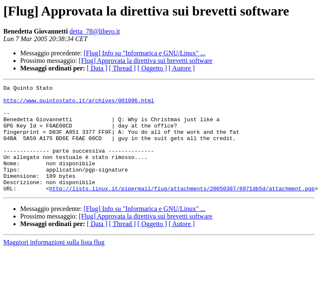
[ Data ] (97, 68)
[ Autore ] (181, 68)
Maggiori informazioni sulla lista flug (54, 263)
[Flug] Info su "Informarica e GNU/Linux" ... (144, 53)
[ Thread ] (122, 68)
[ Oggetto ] (152, 68)
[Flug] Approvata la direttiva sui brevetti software (146, 60)
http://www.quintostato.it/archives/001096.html (78, 104)
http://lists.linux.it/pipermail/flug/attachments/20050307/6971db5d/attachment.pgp (182, 209)
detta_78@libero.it (94, 31)
